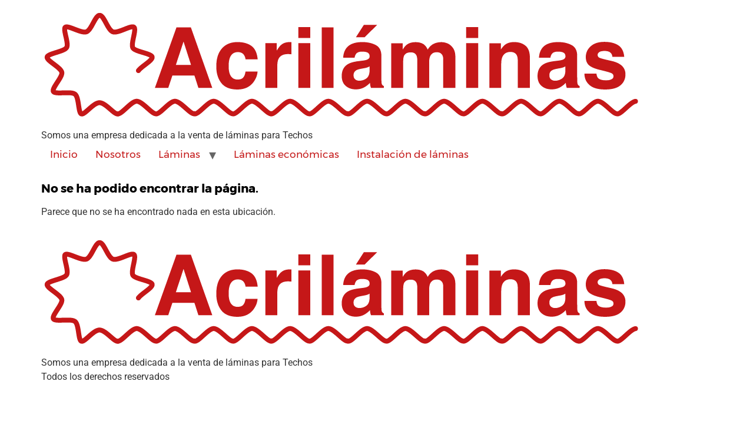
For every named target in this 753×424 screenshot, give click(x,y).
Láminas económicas (286, 154)
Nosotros (118, 154)
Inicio (64, 154)
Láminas (179, 154)
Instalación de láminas (413, 154)
